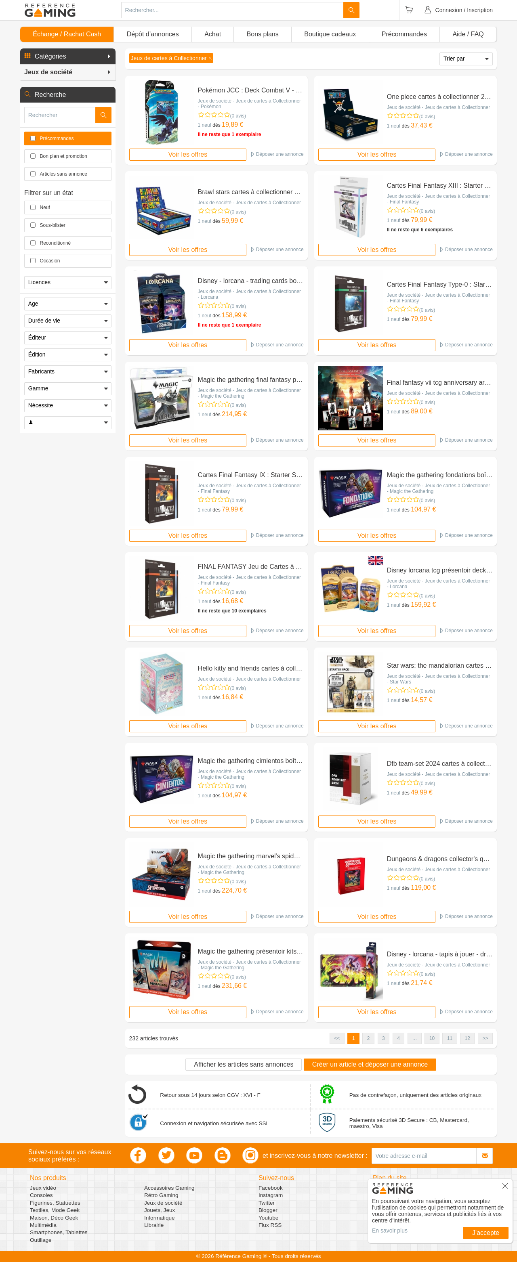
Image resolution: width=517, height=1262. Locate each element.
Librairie (154, 1225)
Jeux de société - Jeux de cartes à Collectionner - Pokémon (249, 103)
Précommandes (404, 34)
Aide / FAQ (467, 34)
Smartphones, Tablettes (59, 1232)
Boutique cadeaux (330, 34)
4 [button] (398, 1038)
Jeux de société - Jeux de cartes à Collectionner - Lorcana (249, 294)
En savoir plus (390, 1230)
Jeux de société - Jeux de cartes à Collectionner (438, 107)
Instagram (270, 1195)
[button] (68, 56)
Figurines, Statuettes (55, 1203)
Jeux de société (163, 1203)
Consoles (41, 1195)
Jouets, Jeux (159, 1210)
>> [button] (485, 1038)
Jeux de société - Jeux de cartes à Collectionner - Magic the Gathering (249, 393)
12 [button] (467, 1038)
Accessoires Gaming (169, 1188)
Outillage (41, 1240)
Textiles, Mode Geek (55, 1210)
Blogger (267, 1210)
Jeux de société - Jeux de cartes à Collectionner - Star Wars (438, 679)
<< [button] (337, 1038)
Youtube (268, 1218)
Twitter (266, 1203)
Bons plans (263, 34)
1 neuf (204, 125)
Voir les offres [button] (188, 154)
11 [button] (449, 1038)
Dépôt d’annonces (153, 34)
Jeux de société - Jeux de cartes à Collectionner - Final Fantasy (438, 199)
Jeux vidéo (43, 1188)
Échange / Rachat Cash (67, 34)
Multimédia (43, 1225)
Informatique (159, 1218)
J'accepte (485, 1232)
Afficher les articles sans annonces (243, 1064)
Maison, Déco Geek (54, 1218)
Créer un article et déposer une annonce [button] (370, 1064)
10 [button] (432, 1038)
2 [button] (368, 1038)
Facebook (270, 1188)
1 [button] (353, 1038)
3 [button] (383, 1038)
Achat (212, 34)
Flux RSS (270, 1225)
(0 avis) (238, 116)
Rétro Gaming (161, 1195)
